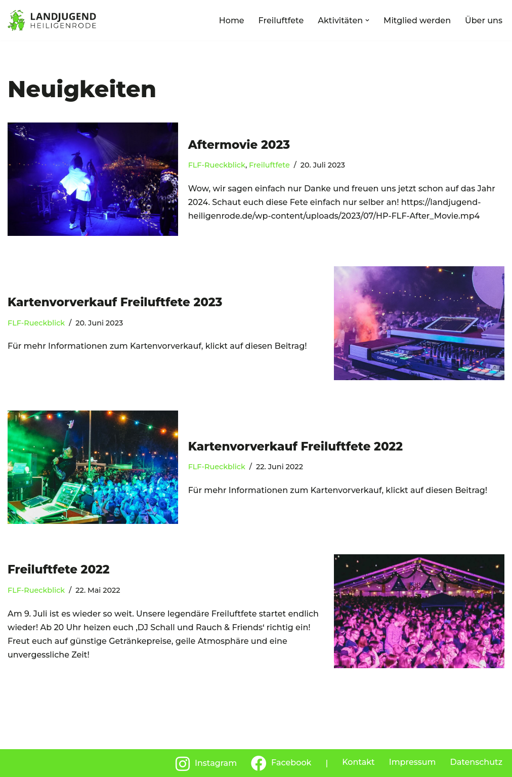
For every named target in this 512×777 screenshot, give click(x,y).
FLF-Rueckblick (216, 165)
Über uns (483, 20)
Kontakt (358, 762)
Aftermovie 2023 (239, 145)
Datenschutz (476, 762)
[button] (367, 20)
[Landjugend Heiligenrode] (52, 20)
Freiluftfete (281, 20)
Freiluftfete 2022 (59, 569)
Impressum (412, 762)
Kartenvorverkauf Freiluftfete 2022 (295, 446)
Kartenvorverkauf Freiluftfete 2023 (115, 302)
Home (231, 20)
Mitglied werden (417, 20)
